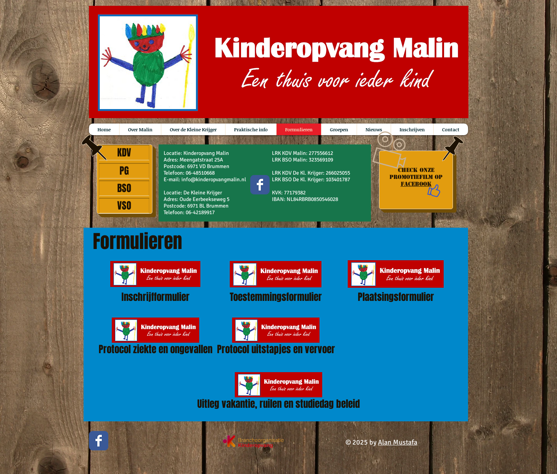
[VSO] (124, 205)
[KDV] (124, 152)
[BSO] (124, 188)
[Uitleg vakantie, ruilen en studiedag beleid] (278, 392)
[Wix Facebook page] (260, 184)
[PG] (124, 171)
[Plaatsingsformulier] (396, 281)
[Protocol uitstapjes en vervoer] (275, 338)
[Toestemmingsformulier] (275, 282)
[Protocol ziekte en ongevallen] (155, 338)
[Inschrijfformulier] (155, 282)
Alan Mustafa (397, 442)
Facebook (416, 183)
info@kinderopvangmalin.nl (213, 179)
